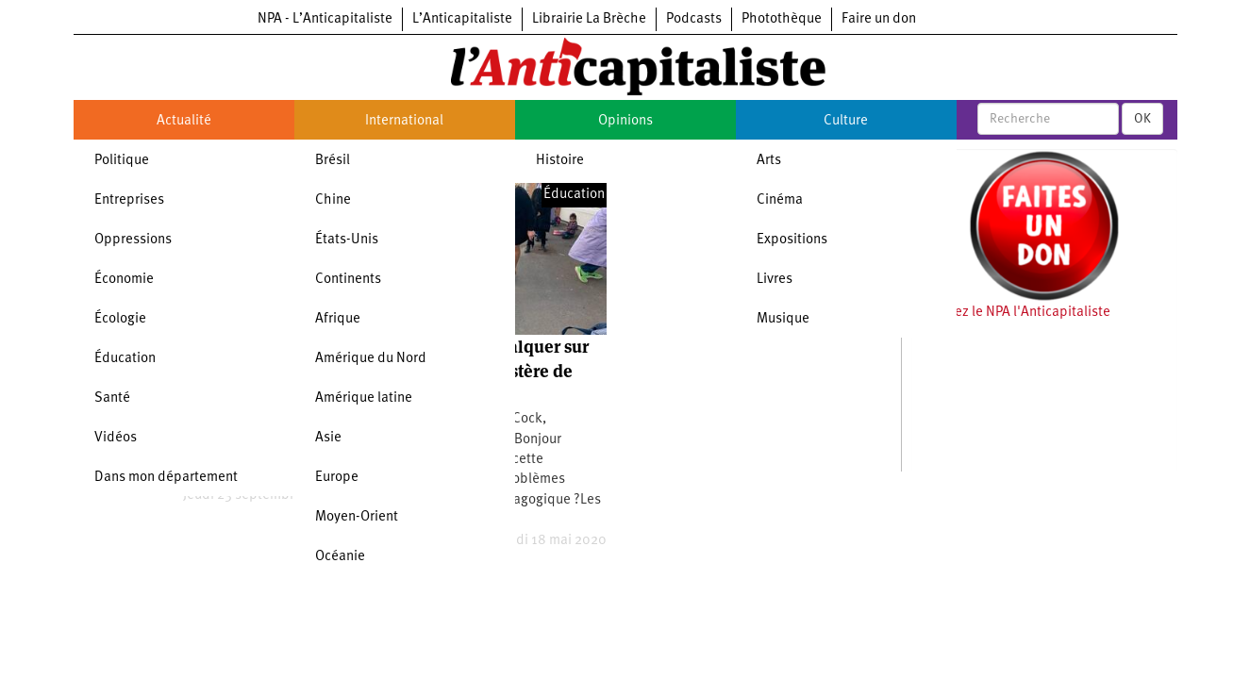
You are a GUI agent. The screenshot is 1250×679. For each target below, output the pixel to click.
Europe (336, 478)
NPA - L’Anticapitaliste (325, 19)
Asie (328, 438)
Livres (774, 280)
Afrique (337, 319)
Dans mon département (166, 478)
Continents (348, 280)
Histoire (560, 161)
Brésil (332, 161)
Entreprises (129, 200)
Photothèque (782, 19)
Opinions (625, 121)
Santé (112, 398)
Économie (124, 280)
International (404, 121)
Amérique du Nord (370, 359)
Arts (769, 161)
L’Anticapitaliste (462, 19)
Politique (121, 161)
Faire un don (879, 19)
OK (1142, 118)
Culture (846, 121)
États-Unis (346, 240)
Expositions (792, 240)
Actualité (184, 121)
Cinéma (780, 200)
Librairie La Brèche (589, 19)
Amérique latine (363, 398)
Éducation (125, 359)
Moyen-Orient (356, 517)
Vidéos (115, 438)
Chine (333, 200)
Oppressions (133, 240)
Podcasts (694, 19)
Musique (783, 319)
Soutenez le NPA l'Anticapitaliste (1010, 313)
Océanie (340, 557)
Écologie (120, 319)
